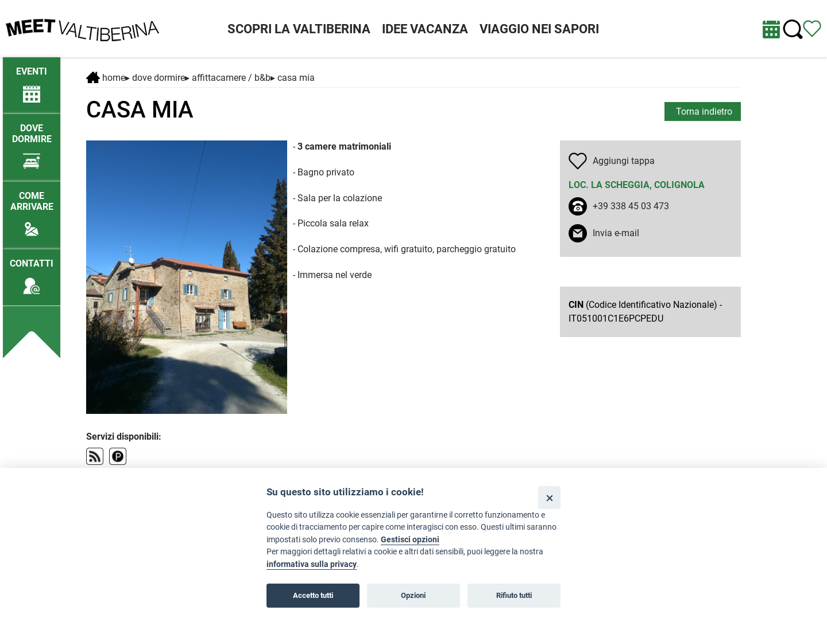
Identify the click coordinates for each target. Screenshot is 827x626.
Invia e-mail (616, 233)
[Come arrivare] (31, 209)
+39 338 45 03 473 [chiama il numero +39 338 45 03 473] (631, 206)
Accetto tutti (313, 595)
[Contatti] (31, 271)
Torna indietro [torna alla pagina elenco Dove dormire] (704, 111)
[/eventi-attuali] (31, 79)
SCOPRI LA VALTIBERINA (298, 29)
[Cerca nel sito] (793, 29)
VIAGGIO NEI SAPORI (539, 29)
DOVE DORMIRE (158, 77)
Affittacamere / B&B (231, 77)
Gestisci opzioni (410, 540)
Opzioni (413, 595)
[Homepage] (82, 27)
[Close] (549, 497)
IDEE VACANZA (425, 29)
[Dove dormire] (31, 141)
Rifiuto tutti (514, 595)
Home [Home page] (105, 77)
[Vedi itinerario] (812, 27)
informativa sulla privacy (311, 564)
